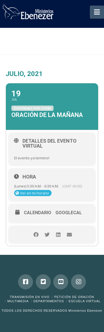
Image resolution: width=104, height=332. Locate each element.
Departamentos (49, 301)
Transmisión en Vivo (30, 297)
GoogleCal (68, 212)
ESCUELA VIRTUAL (85, 301)
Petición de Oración (74, 297)
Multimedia (18, 301)
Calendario (37, 212)
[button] (97, 12)
